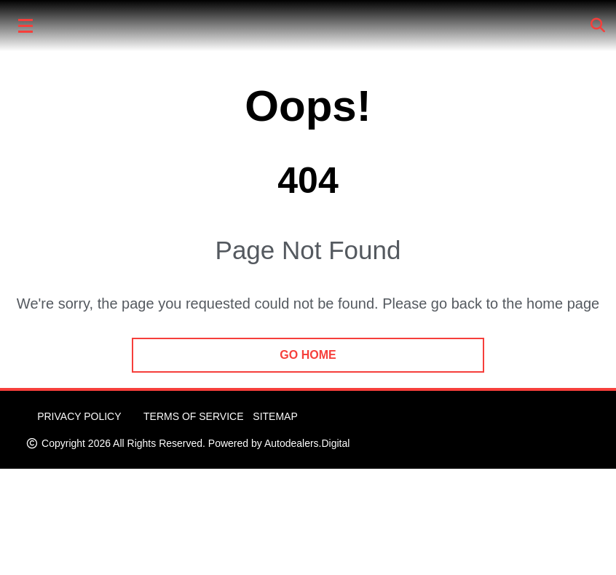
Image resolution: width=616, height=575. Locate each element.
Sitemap (275, 416)
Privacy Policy (79, 416)
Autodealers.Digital (307, 443)
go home (308, 355)
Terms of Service (193, 416)
